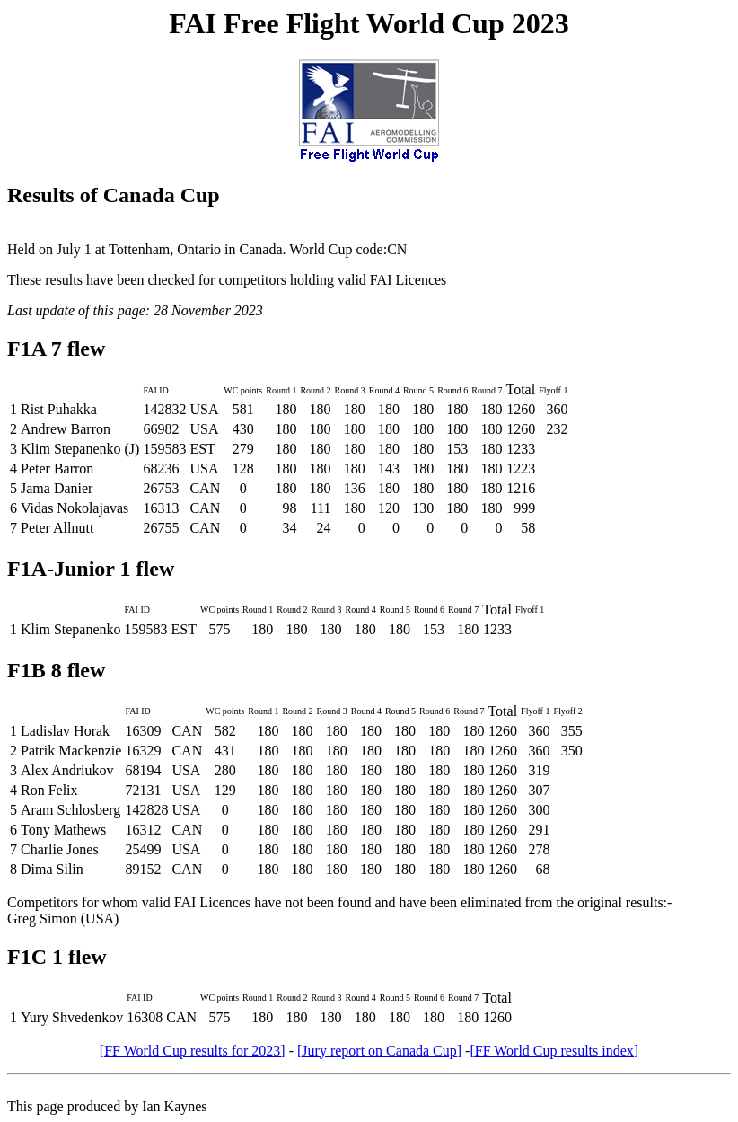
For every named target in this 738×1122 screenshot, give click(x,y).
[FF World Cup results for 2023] (193, 1050)
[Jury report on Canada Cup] (379, 1050)
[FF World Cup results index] (554, 1050)
